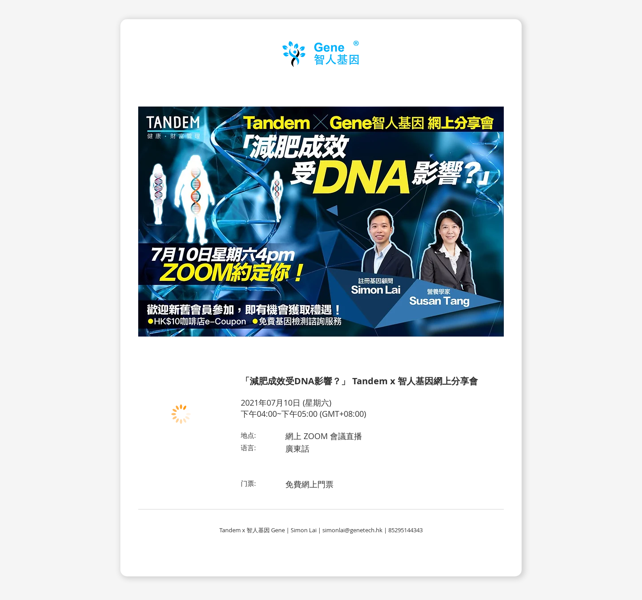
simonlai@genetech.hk (352, 530)
